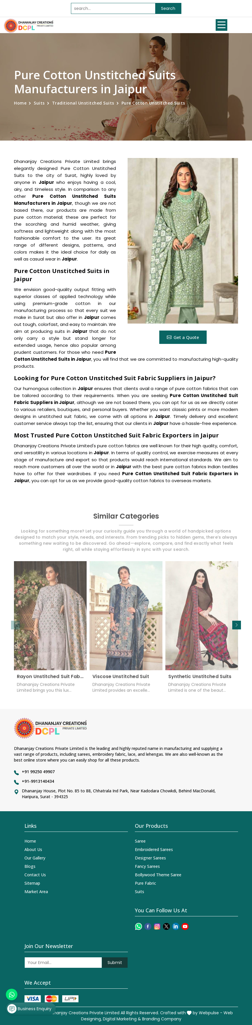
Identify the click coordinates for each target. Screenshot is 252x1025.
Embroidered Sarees (154, 849)
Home (20, 103)
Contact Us (35, 874)
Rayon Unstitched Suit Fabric (50, 680)
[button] (236, 625)
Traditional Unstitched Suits (83, 103)
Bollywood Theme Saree (158, 874)
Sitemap (32, 883)
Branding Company (161, 1019)
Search (168, 8)
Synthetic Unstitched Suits (200, 680)
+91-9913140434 (38, 781)
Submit (115, 962)
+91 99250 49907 (38, 771)
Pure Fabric (145, 883)
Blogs (29, 866)
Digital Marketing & (122, 1019)
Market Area (36, 891)
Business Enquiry (29, 1008)
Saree (140, 841)
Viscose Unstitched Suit (120, 680)
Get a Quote (183, 337)
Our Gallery (34, 858)
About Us (33, 849)
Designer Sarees (150, 858)
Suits (39, 103)
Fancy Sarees (147, 866)
